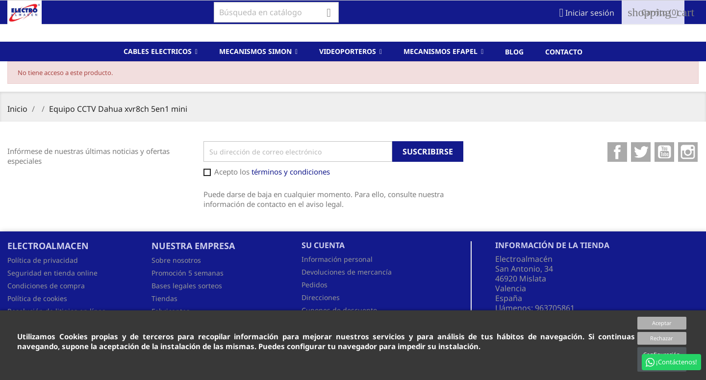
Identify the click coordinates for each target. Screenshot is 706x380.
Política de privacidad (42, 260)
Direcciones (321, 297)
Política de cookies (37, 298)
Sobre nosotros (176, 260)
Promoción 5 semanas (187, 273)
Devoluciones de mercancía (347, 272)
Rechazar (661, 338)
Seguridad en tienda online (52, 273)
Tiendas (164, 298)
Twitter (641, 152)
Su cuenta (323, 245)
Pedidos (315, 284)
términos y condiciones (291, 172)
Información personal (337, 259)
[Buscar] (276, 12)
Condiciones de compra (46, 285)
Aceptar (662, 323)
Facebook (617, 152)
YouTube (664, 152)
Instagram (688, 152)
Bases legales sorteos (186, 285)
